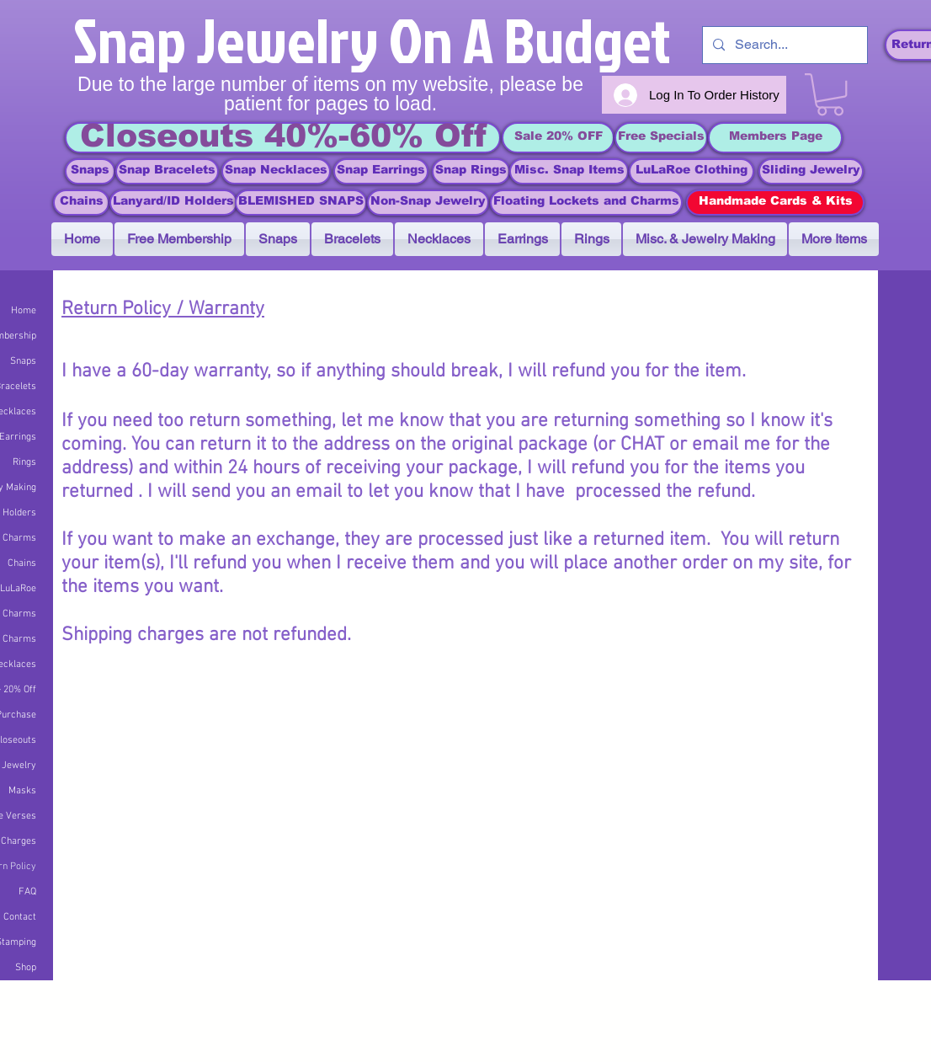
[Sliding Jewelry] (811, 171)
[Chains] (81, 202)
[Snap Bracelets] (167, 171)
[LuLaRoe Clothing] (691, 171)
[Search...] (783, 45)
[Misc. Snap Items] (569, 171)
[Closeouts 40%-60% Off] (283, 137)
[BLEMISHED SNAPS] (301, 202)
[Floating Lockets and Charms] (586, 202)
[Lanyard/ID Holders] (173, 202)
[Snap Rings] (471, 171)
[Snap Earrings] (380, 171)
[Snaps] (90, 171)
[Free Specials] (661, 137)
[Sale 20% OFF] (558, 137)
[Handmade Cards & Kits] (775, 202)
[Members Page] (775, 137)
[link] (830, 94)
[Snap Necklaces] (276, 171)
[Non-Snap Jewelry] (428, 202)
